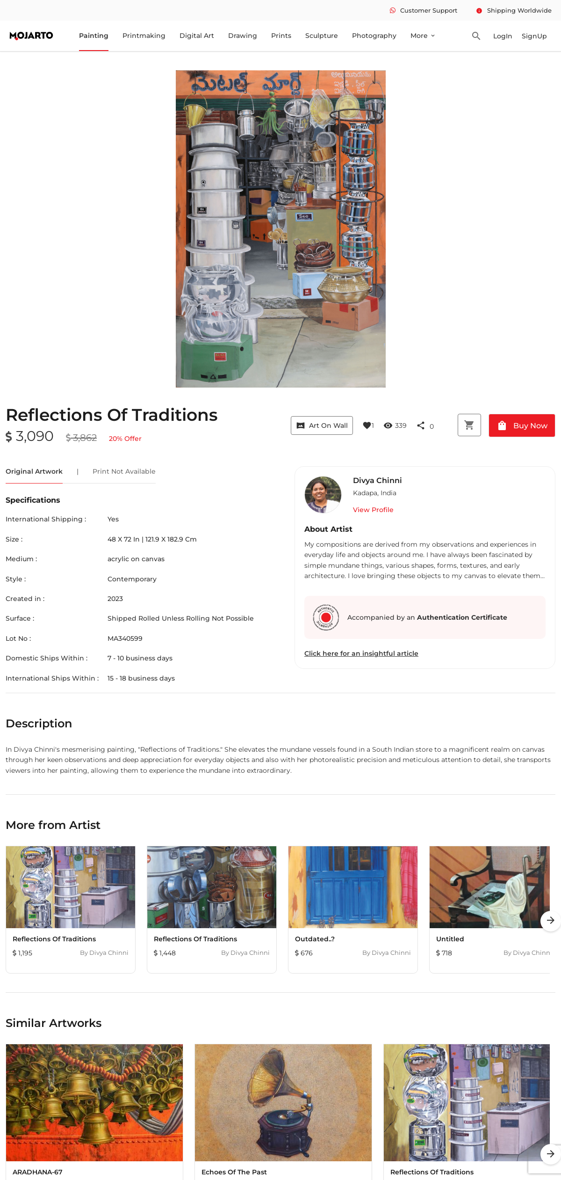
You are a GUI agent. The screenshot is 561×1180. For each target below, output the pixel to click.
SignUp (534, 36)
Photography (374, 35)
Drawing (242, 35)
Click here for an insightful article (361, 653)
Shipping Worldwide (514, 10)
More (423, 35)
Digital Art (197, 35)
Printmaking (143, 35)
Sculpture (321, 35)
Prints (281, 35)
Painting (93, 35)
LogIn (502, 36)
